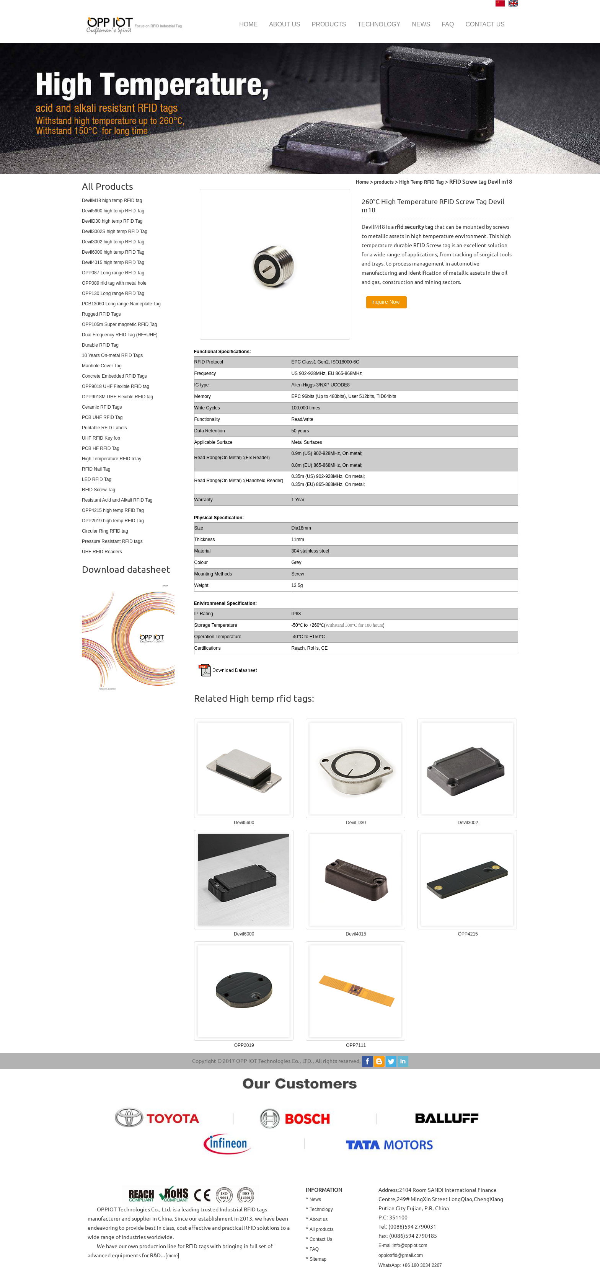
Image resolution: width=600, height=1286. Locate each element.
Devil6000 (244, 934)
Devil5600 (244, 822)
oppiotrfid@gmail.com (400, 1255)
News (421, 24)
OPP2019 (244, 1045)
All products (322, 1229)
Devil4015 (356, 934)
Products (329, 24)
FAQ (448, 24)
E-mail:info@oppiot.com (402, 1245)
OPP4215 (468, 934)
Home (248, 24)
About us (284, 24)
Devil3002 (468, 822)
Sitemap (318, 1259)
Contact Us (321, 1239)
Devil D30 (356, 822)
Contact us (485, 24)
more (172, 1255)
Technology (378, 24)
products (384, 182)
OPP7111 (356, 1045)
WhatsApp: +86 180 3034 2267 (410, 1265)
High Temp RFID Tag (421, 182)
